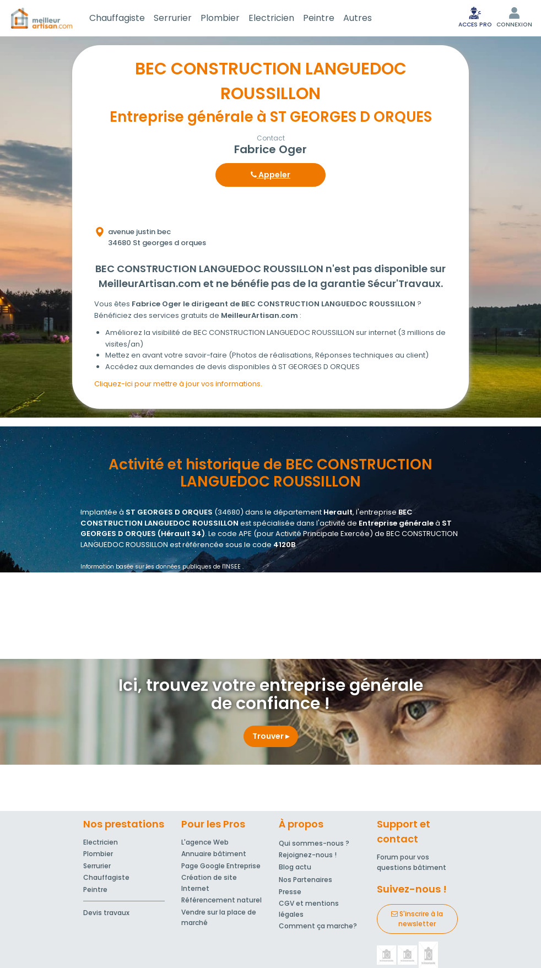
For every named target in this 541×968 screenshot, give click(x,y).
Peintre (318, 18)
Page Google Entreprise (221, 865)
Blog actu (295, 867)
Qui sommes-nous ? (314, 843)
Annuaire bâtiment (213, 853)
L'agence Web (205, 842)
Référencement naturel (221, 900)
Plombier (220, 18)
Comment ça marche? (318, 926)
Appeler (270, 174)
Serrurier (173, 18)
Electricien (271, 18)
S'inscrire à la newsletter (417, 918)
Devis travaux (106, 912)
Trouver (270, 736)
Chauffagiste (117, 18)
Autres (357, 18)
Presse (290, 891)
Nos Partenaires (305, 879)
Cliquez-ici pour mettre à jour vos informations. (178, 383)
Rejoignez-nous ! (308, 854)
